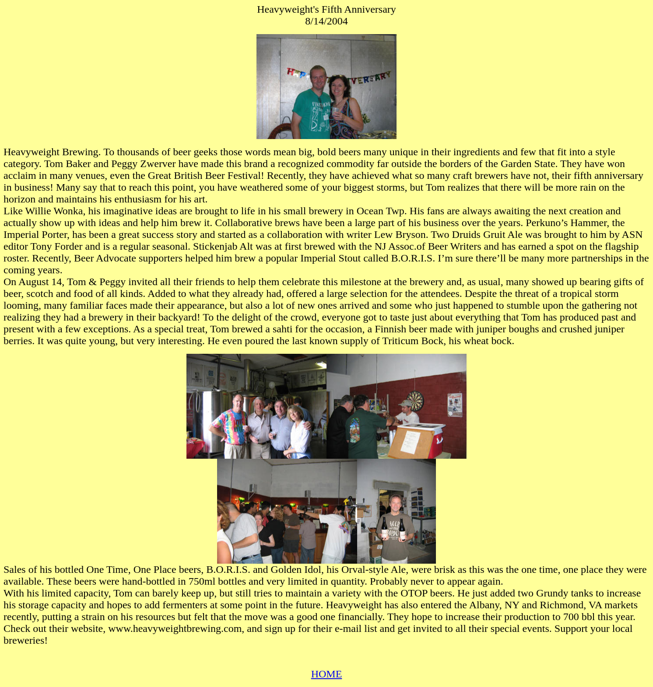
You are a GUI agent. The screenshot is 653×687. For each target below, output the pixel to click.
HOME (326, 674)
